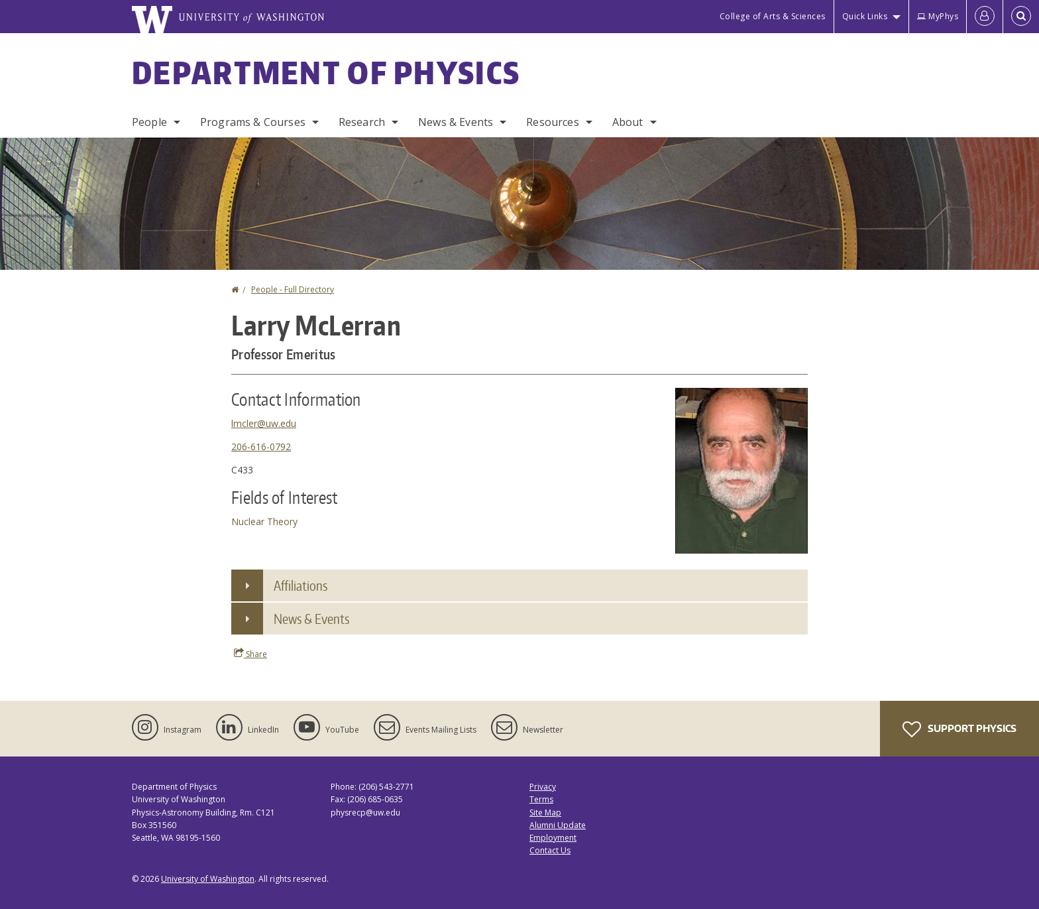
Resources (552, 122)
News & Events (455, 122)
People (149, 122)
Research (362, 122)
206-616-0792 (261, 446)
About (627, 122)
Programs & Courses (252, 122)
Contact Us (550, 850)
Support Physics (959, 729)
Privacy (542, 786)
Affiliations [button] (300, 585)
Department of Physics (326, 72)
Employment (552, 837)
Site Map (545, 812)
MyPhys (937, 16)
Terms (541, 799)
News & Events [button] (311, 618)
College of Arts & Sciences (773, 16)
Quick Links (865, 16)
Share (250, 654)
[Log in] (985, 16)
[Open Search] (1021, 16)
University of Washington (207, 878)
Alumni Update (557, 825)
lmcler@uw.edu (263, 423)
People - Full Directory (292, 289)
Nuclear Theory (264, 521)
